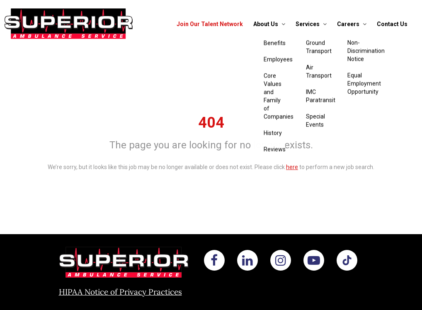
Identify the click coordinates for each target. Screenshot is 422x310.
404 (211, 122)
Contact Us (392, 24)
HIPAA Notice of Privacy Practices (120, 292)
